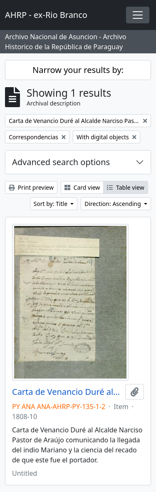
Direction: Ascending (113, 204)
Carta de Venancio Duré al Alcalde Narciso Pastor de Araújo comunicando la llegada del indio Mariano (67, 392)
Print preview (31, 187)
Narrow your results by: (78, 69)
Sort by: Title (51, 204)
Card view (82, 187)
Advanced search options (61, 162)
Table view (125, 187)
